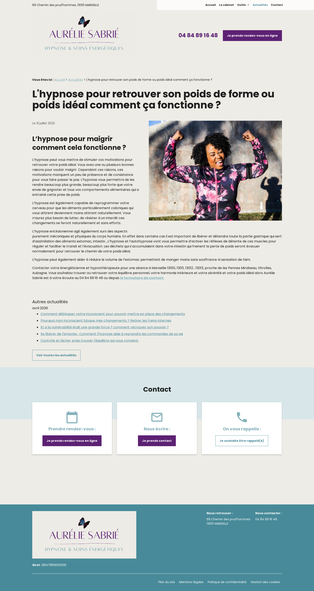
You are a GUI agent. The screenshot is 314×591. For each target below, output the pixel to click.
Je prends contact (157, 441)
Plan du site (166, 582)
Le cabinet (226, 5)
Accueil (210, 5)
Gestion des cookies (265, 582)
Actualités (260, 5)
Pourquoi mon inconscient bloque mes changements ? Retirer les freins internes (106, 320)
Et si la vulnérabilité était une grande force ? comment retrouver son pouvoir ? (105, 327)
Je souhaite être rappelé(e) (242, 441)
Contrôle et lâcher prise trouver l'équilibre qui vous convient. (90, 340)
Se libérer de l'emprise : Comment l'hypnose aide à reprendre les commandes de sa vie (112, 334)
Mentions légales (191, 582)
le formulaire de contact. (142, 278)
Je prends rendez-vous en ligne (252, 36)
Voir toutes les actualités (56, 355)
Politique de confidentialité (227, 582)
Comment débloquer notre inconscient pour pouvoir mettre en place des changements (113, 314)
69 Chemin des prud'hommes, (65, 5)
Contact (277, 5)
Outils (241, 5)
